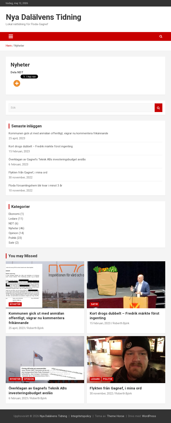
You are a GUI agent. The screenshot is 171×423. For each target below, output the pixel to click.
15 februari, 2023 (100, 323)
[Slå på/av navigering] (11, 36)
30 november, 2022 (101, 393)
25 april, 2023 (17, 328)
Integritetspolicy (81, 416)
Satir (11, 242)
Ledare (13, 218)
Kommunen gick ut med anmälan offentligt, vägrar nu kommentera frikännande (58, 133)
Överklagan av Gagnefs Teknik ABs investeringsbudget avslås (47, 159)
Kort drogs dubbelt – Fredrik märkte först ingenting (41, 146)
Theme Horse (115, 416)
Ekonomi (14, 214)
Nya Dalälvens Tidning (43, 17)
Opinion (13, 233)
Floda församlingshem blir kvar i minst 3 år (35, 185)
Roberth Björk (35, 328)
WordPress (149, 416)
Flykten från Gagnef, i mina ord (28, 172)
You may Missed (22, 256)
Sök (158, 107)
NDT (11, 223)
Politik (12, 238)
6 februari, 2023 (18, 398)
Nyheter (13, 228)
